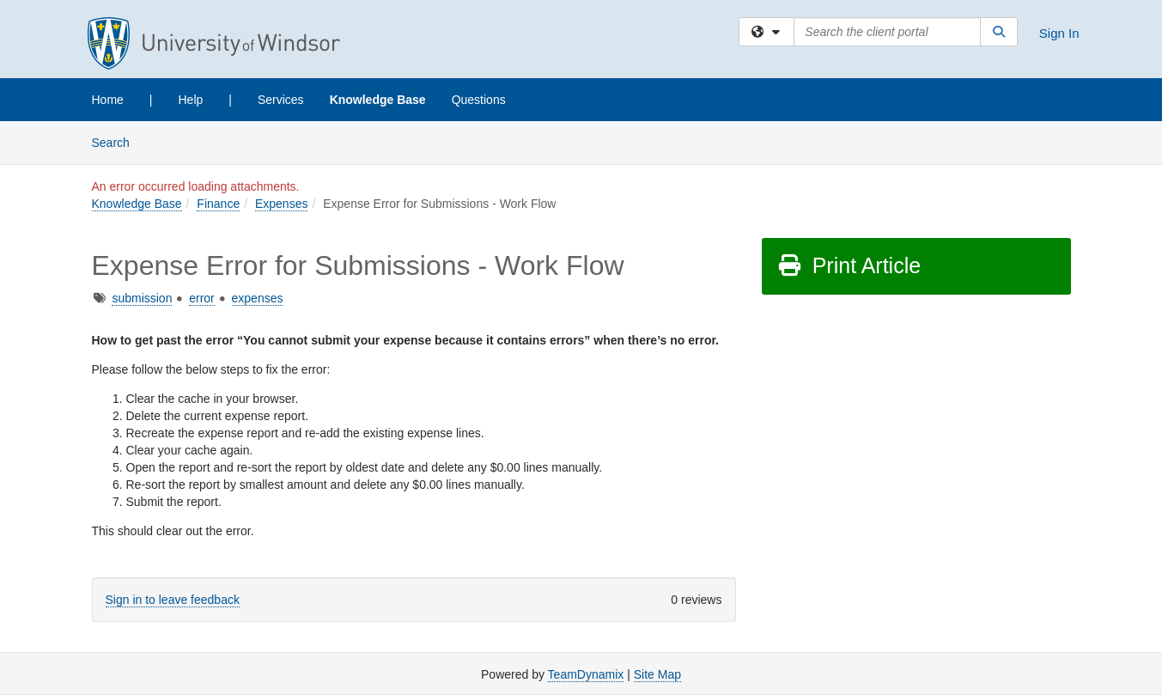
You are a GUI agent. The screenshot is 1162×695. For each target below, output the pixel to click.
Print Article (849, 265)
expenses (257, 298)
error (202, 298)
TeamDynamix (586, 674)
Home (108, 100)
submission (142, 298)
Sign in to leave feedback (173, 600)
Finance (218, 203)
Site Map (657, 674)
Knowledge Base (378, 100)
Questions (479, 100)
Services (281, 100)
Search (117, 141)
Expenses (281, 203)
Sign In (1059, 33)
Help (191, 100)
